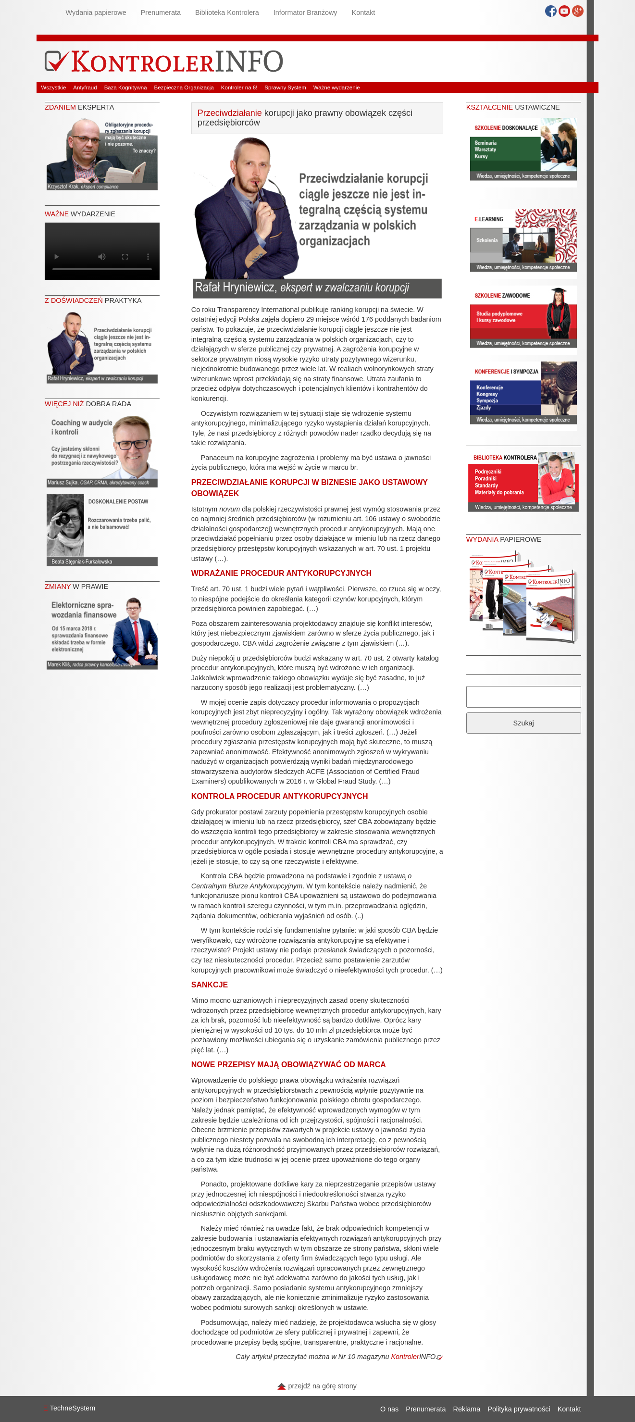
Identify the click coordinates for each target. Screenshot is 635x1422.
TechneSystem (70, 1408)
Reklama (467, 1409)
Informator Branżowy (305, 12)
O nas (389, 1409)
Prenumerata (161, 12)
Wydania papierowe (96, 12)
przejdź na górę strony (317, 1386)
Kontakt (363, 12)
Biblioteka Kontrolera (227, 12)
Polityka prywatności (518, 1409)
